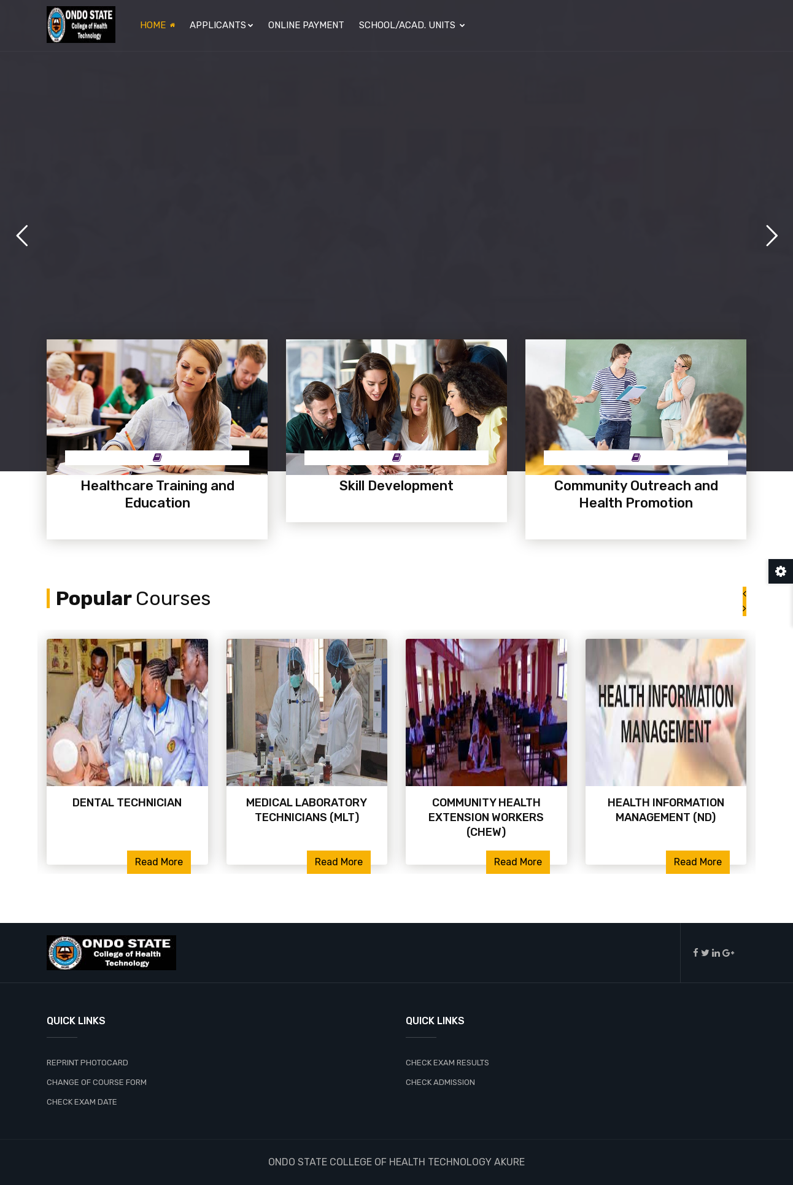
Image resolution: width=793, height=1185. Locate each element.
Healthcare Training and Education (157, 494)
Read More (159, 862)
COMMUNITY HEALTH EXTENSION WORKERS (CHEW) (486, 817)
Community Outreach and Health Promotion (636, 494)
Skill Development (396, 485)
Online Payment (306, 25)
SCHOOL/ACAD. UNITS (412, 25)
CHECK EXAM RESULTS (447, 1062)
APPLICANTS (221, 25)
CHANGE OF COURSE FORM (97, 1082)
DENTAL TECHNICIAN (127, 802)
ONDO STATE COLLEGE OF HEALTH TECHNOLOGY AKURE (396, 1162)
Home (157, 25)
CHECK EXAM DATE (82, 1101)
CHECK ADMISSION (440, 1082)
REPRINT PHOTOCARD (87, 1062)
